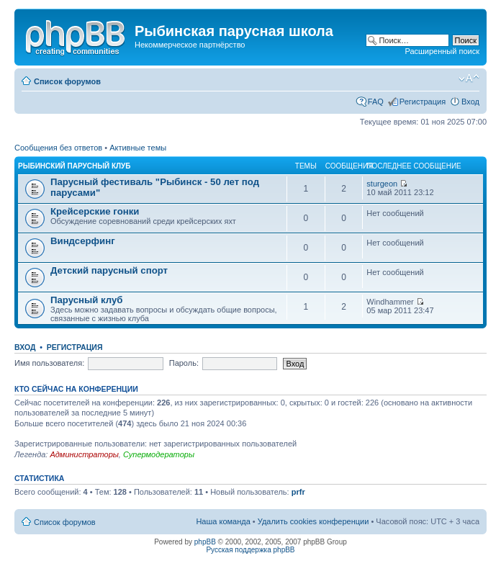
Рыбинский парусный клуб (74, 166)
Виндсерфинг (82, 240)
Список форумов (67, 81)
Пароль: (184, 363)
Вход (470, 101)
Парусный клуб (86, 300)
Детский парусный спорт (109, 270)
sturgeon (381, 183)
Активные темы (137, 147)
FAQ (376, 101)
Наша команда (223, 521)
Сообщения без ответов (58, 147)
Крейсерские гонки (94, 211)
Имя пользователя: (49, 363)
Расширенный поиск (442, 51)
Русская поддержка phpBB (250, 550)
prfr (298, 492)
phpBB (205, 542)
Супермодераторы (158, 454)
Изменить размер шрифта (469, 78)
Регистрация (423, 101)
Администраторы (84, 454)
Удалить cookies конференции (313, 521)
